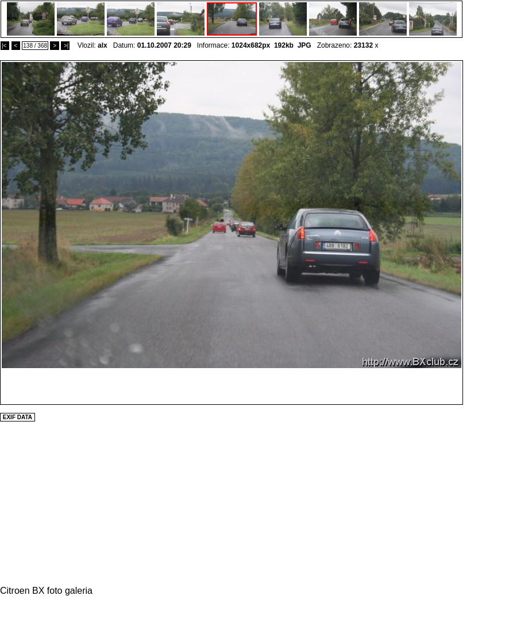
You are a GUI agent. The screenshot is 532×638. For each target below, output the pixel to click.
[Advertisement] (497, 232)
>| (65, 45)
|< (5, 45)
